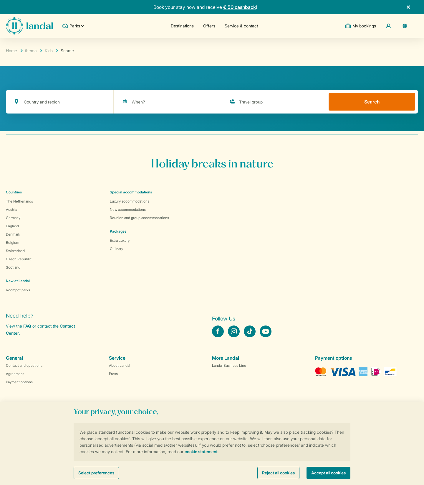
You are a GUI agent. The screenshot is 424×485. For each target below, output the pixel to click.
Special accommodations (131, 192)
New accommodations (128, 209)
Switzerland (15, 251)
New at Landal (18, 281)
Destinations (182, 25)
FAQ (27, 325)
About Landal (119, 365)
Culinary (116, 248)
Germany (13, 218)
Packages (118, 231)
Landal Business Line (229, 365)
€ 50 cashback (239, 7)
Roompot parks (18, 290)
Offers (209, 25)
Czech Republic (19, 259)
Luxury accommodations (129, 201)
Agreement (15, 373)
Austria (11, 209)
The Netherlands (19, 201)
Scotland (13, 267)
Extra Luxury (120, 240)
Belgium (12, 242)
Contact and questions (24, 365)
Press (113, 373)
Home (11, 50)
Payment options (19, 382)
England (12, 226)
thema (31, 50)
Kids (49, 50)
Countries (14, 192)
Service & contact (241, 25)
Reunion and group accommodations (139, 218)
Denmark (13, 234)
